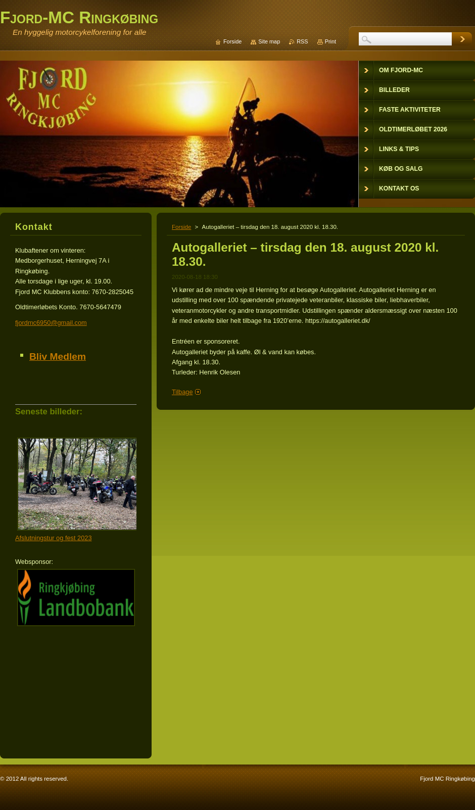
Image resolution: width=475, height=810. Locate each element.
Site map (269, 41)
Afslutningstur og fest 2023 (53, 538)
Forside (181, 227)
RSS (302, 41)
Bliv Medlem (57, 356)
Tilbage (182, 392)
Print (330, 41)
